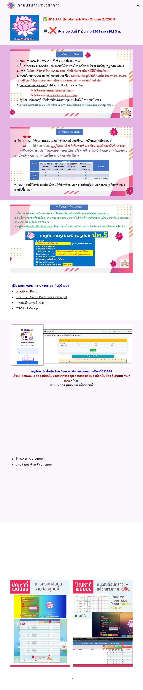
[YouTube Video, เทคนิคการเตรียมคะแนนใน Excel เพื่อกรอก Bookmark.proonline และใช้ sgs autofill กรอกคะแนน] (81, 497)
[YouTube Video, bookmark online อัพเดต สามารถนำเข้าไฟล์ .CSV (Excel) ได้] (71, 422)
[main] (87, 24)
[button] (138, 5)
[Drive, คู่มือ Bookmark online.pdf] (40, 549)
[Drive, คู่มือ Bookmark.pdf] (102, 549)
